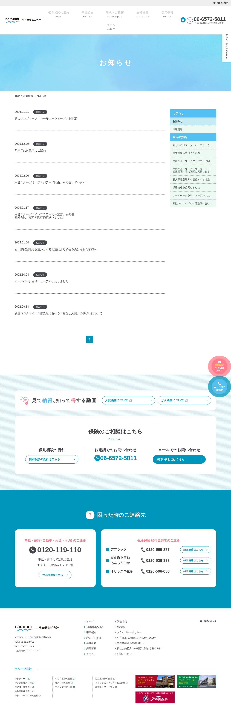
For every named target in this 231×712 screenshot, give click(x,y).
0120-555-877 (159, 538)
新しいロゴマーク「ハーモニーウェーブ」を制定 (194, 132)
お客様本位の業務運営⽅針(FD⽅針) (137, 627)
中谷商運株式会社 (63, 668)
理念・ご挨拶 (93, 627)
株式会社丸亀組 (62, 672)
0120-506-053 (159, 562)
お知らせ (178, 108)
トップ (90, 611)
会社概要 (91, 632)
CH (222, 3)
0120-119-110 (59, 538)
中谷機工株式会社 (23, 676)
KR (226, 3)
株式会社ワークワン (104, 676)
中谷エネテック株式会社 (26, 685)
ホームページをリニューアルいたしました (194, 182)
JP (214, 3)
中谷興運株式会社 (23, 681)
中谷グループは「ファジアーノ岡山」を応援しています (194, 148)
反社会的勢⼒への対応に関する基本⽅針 (139, 638)
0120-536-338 (159, 550)
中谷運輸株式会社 (23, 672)
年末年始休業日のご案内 (186, 140)
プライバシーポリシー (129, 621)
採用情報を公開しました (186, 174)
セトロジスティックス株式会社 (110, 672)
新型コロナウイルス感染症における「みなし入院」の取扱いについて (194, 190)
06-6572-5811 (27, 632)
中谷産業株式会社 (63, 676)
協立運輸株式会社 (103, 668)
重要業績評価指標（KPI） (131, 632)
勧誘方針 (122, 616)
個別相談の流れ (95, 616)
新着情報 (122, 611)
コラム (90, 643)
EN (218, 3)
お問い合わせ (124, 643)
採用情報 (178, 116)
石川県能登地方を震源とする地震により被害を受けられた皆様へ (194, 167)
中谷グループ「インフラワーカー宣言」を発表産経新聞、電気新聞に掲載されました (194, 157)
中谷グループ (21, 668)
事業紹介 (91, 621)
